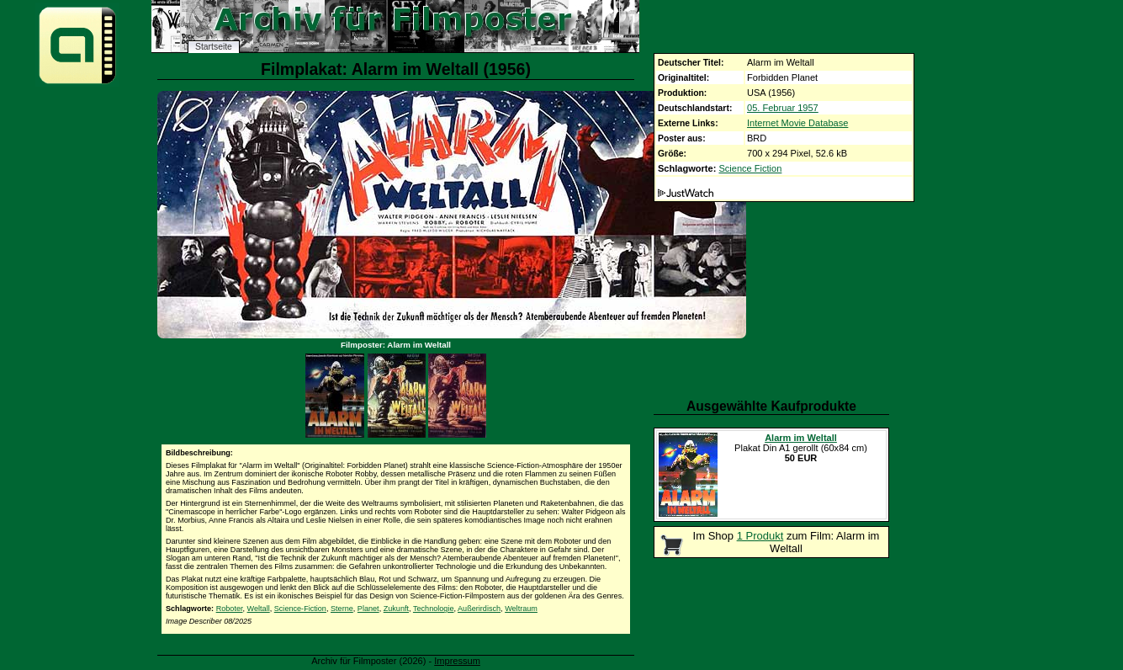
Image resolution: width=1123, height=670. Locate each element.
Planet (368, 608)
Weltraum (521, 608)
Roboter (229, 608)
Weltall (258, 608)
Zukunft (396, 608)
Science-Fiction (300, 608)
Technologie (433, 608)
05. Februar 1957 (782, 108)
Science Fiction (749, 168)
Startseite (213, 46)
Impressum (457, 661)
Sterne (342, 608)
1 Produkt (760, 535)
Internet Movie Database (797, 123)
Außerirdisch (479, 608)
